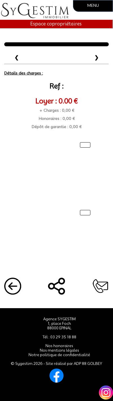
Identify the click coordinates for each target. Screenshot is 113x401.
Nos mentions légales (59, 350)
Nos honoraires (59, 345)
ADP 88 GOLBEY (88, 363)
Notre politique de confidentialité (59, 354)
